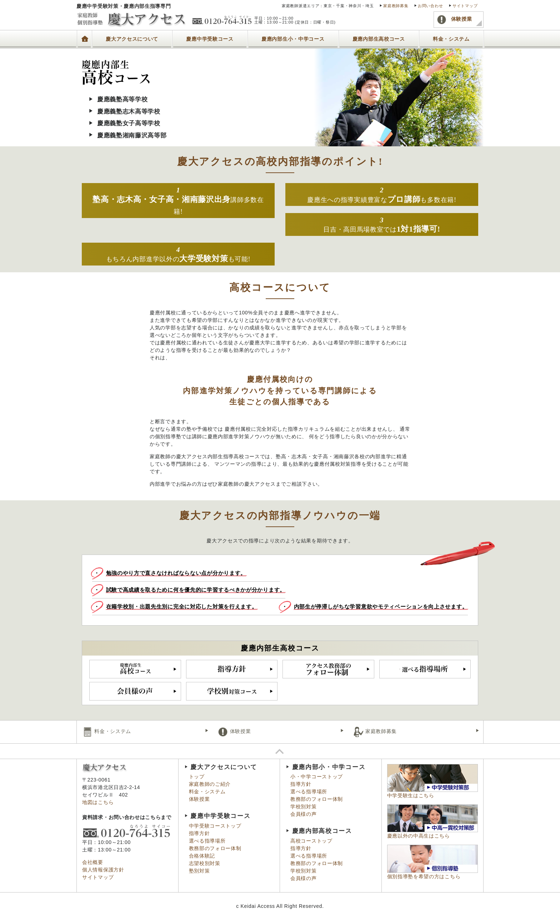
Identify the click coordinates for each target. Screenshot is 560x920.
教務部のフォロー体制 (215, 848)
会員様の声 (303, 814)
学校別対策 (303, 806)
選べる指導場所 (207, 841)
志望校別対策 (204, 863)
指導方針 (199, 833)
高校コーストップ (311, 841)
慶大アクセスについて (132, 39)
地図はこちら (98, 802)
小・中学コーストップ (316, 776)
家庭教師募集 (395, 6)
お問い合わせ (430, 6)
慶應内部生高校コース (378, 39)
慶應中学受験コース (209, 39)
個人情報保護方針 (103, 870)
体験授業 (454, 19)
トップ (84, 34)
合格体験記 (202, 856)
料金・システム (451, 39)
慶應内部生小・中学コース (292, 39)
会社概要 (92, 862)
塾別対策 (199, 871)
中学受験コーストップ (215, 826)
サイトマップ (465, 6)
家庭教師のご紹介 (210, 784)
